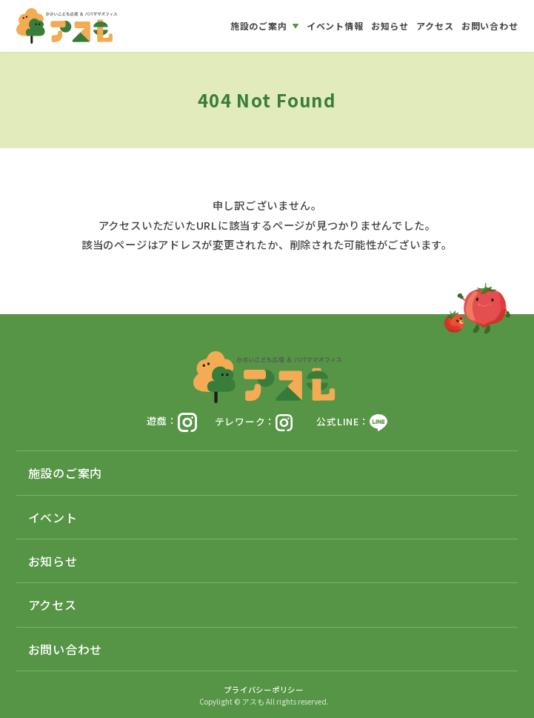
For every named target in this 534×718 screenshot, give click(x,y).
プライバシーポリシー (264, 689)
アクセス (52, 605)
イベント (53, 517)
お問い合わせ (65, 649)
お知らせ (53, 561)
